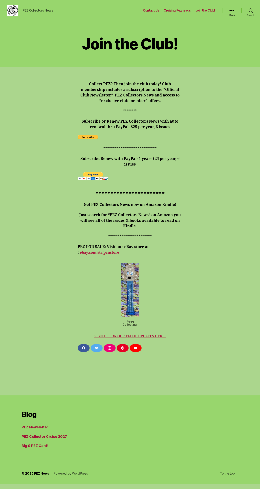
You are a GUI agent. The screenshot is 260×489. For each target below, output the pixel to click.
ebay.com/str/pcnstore (101, 257)
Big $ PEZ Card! (36, 451)
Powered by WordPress (71, 479)
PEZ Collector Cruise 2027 (46, 442)
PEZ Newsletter (36, 432)
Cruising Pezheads (177, 13)
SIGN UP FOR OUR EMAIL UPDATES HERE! (130, 341)
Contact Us (151, 13)
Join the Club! (205, 13)
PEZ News (41, 479)
